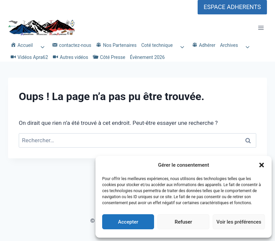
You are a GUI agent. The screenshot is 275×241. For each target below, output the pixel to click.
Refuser (183, 222)
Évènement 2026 (147, 57)
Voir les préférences (238, 222)
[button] (261, 165)
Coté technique (157, 45)
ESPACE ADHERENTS (232, 6)
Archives (229, 45)
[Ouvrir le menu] (261, 28)
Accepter (128, 222)
